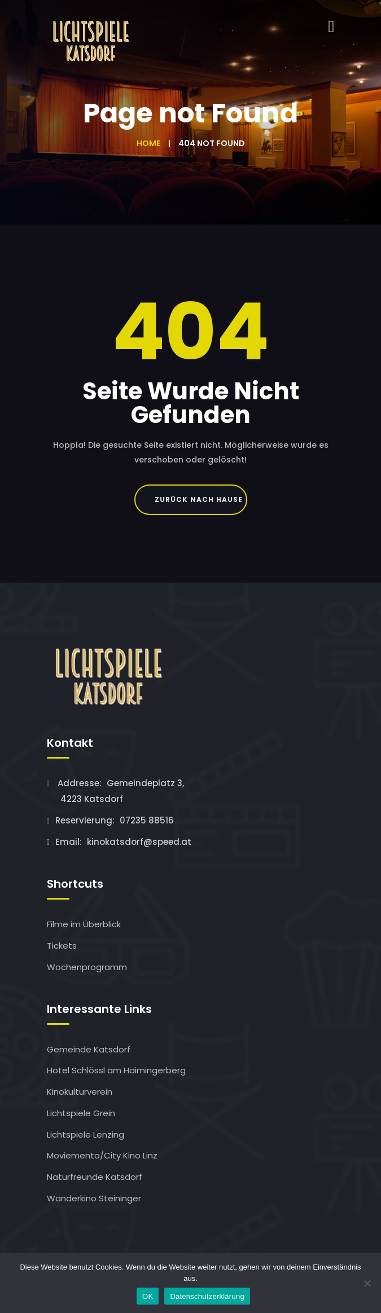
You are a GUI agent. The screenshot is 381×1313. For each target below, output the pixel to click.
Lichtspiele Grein (81, 1113)
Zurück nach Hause (199, 499)
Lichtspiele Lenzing (85, 1134)
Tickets (62, 945)
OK (147, 1296)
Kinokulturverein (79, 1092)
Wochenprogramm (87, 967)
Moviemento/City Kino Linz (102, 1155)
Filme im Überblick (84, 924)
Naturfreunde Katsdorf (94, 1177)
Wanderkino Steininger (94, 1198)
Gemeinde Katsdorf (88, 1049)
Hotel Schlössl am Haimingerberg (116, 1070)
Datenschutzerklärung (207, 1296)
